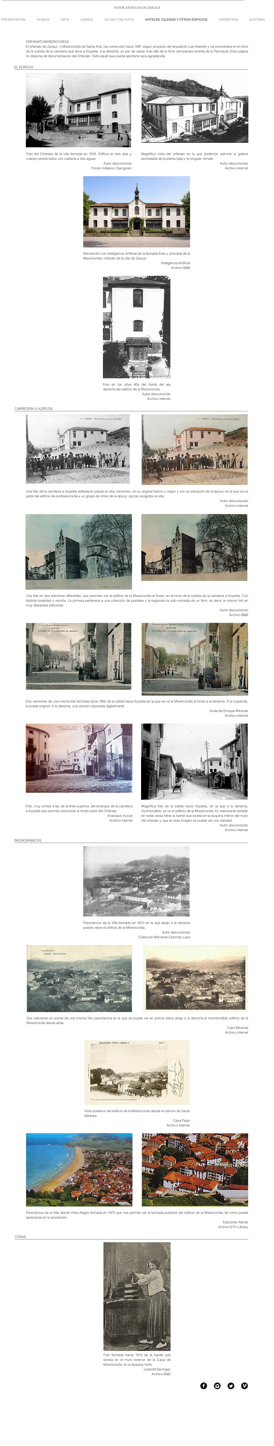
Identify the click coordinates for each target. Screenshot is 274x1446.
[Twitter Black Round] (231, 1385)
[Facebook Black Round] (203, 1385)
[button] (119, 19)
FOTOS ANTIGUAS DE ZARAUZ (137, 7)
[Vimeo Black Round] (244, 1385)
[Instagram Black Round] (217, 1385)
